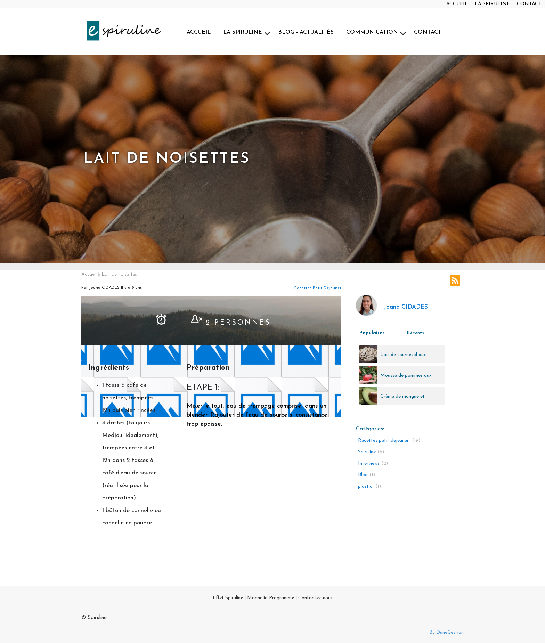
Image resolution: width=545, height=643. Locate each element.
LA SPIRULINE (492, 4)
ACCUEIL (457, 4)
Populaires (372, 333)
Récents (415, 333)
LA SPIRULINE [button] (242, 32)
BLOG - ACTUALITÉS (306, 32)
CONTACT (529, 4)
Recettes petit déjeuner (317, 288)
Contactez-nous (315, 598)
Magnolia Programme (270, 598)
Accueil (89, 274)
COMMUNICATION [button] (372, 32)
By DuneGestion (446, 632)
